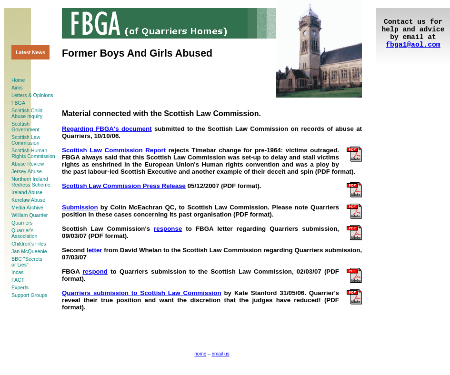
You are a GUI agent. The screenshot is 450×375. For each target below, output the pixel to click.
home (200, 353)
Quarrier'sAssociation (24, 233)
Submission (80, 207)
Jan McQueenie (29, 251)
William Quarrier (29, 215)
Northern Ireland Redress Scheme (30, 182)
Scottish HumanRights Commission (33, 153)
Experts (20, 287)
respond (95, 271)
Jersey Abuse (26, 171)
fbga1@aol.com (413, 45)
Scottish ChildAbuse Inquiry (26, 113)
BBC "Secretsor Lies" (26, 261)
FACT (17, 280)
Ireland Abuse (26, 192)
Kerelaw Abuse (28, 200)
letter (94, 250)
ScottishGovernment (25, 126)
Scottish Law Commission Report (114, 150)
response (168, 228)
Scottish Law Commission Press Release (124, 185)
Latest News (30, 52)
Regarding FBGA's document (107, 128)
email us (220, 353)
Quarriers (21, 223)
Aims (17, 87)
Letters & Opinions (32, 95)
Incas (17, 272)
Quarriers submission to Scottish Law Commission (141, 292)
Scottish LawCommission (25, 140)
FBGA (18, 103)
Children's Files (28, 244)
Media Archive (27, 207)
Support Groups (29, 295)
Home (18, 80)
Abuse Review (27, 164)
